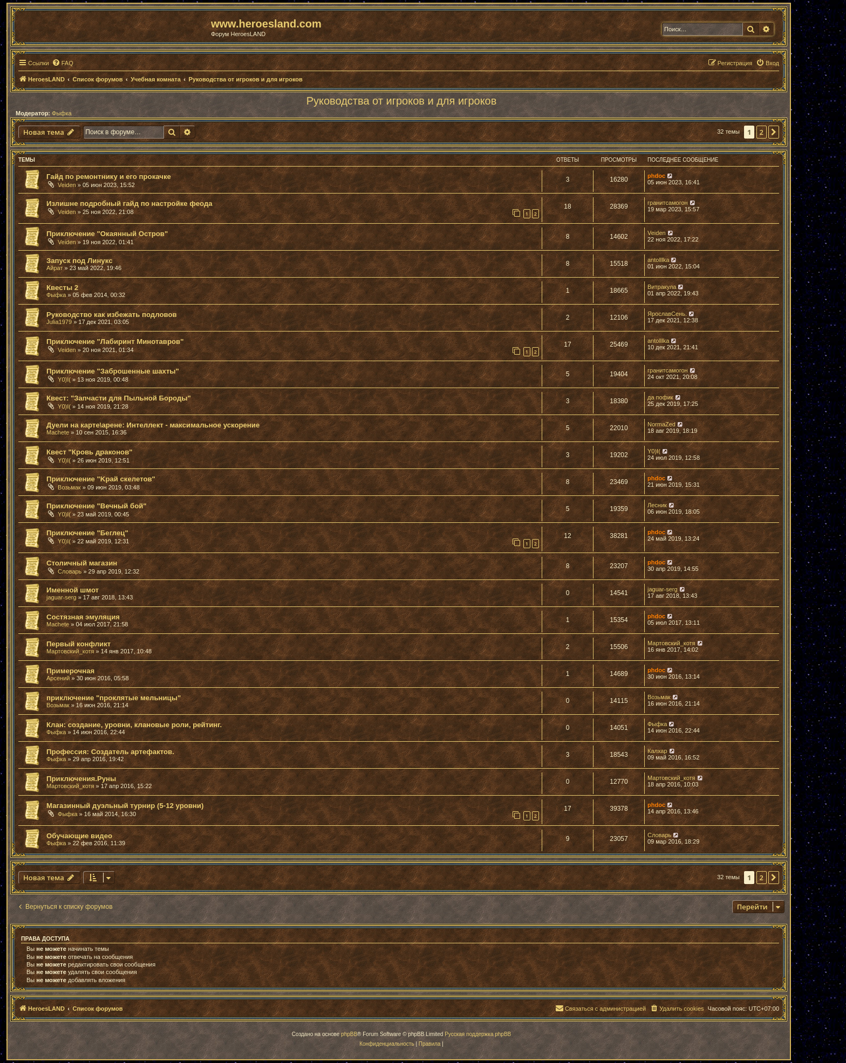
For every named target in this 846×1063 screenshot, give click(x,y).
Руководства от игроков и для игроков (401, 101)
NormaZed (661, 424)
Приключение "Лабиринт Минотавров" (114, 341)
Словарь (69, 571)
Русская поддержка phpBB (478, 1034)
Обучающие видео (79, 836)
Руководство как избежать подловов (111, 314)
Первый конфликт (78, 644)
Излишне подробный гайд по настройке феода (129, 203)
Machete (57, 432)
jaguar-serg (61, 597)
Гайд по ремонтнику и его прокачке (108, 176)
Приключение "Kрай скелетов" (100, 479)
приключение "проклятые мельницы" (113, 698)
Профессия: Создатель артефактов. (110, 752)
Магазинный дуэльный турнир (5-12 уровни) (124, 806)
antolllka (658, 260)
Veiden (67, 185)
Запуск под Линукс (79, 261)
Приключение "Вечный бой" (96, 506)
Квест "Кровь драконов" (89, 452)
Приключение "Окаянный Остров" (107, 234)
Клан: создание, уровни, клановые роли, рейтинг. (134, 725)
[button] (773, 132)
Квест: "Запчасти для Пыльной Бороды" (118, 398)
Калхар (657, 751)
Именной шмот (72, 590)
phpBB (349, 1034)
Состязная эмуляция (83, 617)
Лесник (657, 505)
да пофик (660, 397)
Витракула (662, 287)
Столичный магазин (81, 563)
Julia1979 (59, 322)
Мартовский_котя (70, 651)
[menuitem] (62, 63)
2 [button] (761, 132)
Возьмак (69, 487)
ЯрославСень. (667, 313)
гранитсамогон (667, 202)
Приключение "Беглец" (87, 533)
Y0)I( (64, 379)
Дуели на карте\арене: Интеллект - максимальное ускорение (153, 425)
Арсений (58, 678)
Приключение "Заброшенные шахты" (112, 371)
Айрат (54, 268)
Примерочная (70, 671)
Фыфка (62, 113)
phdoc (656, 175)
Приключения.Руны (81, 779)
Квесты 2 (62, 288)
